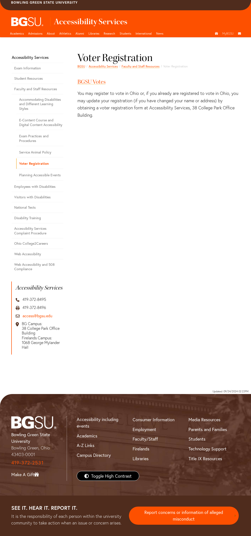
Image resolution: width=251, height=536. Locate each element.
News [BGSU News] (159, 33)
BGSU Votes (91, 81)
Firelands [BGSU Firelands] (141, 449)
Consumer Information (154, 419)
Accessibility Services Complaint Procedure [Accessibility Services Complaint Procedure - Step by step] (30, 230)
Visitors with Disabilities (32, 197)
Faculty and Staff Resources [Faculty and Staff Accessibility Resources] (141, 66)
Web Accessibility (27, 254)
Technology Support (207, 449)
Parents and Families (207, 429)
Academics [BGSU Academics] (87, 436)
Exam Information (27, 68)
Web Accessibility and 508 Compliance (34, 266)
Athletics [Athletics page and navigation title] (65, 33)
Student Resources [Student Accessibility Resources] (28, 78)
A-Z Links (85, 445)
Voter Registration (34, 163)
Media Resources (204, 419)
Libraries (93, 33)
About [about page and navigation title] (51, 33)
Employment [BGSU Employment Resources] (144, 429)
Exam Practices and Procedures (34, 138)
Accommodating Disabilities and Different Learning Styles (40, 104)
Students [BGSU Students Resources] (196, 439)
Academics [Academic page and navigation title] (17, 33)
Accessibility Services (103, 66)
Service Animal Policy (35, 152)
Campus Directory (94, 455)
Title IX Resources (205, 458)
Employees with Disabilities (35, 186)
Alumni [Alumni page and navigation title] (79, 33)
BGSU (81, 66)
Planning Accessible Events (40, 175)
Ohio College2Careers (31, 243)
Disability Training (27, 218)
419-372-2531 (27, 462)
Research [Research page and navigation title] (109, 33)
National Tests (25, 207)
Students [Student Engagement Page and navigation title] (125, 33)
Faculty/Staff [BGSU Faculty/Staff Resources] (145, 439)
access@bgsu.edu (37, 315)
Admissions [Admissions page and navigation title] (35, 33)
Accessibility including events (97, 422)
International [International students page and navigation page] (144, 33)
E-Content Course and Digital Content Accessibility (40, 122)
